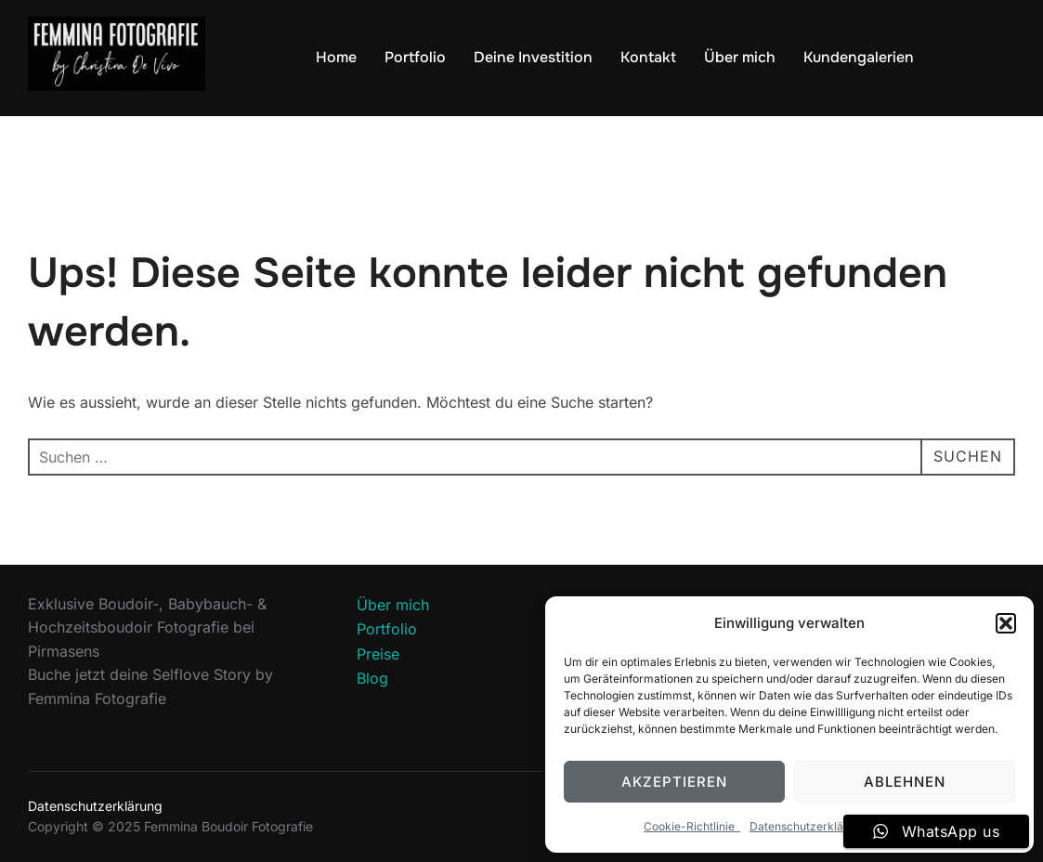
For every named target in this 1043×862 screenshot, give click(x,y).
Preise (378, 654)
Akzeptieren (674, 781)
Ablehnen (904, 781)
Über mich (740, 57)
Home (336, 57)
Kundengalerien (858, 57)
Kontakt (648, 57)
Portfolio (415, 57)
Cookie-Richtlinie (692, 826)
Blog (372, 678)
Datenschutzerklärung (808, 826)
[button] (1006, 623)
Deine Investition (533, 57)
